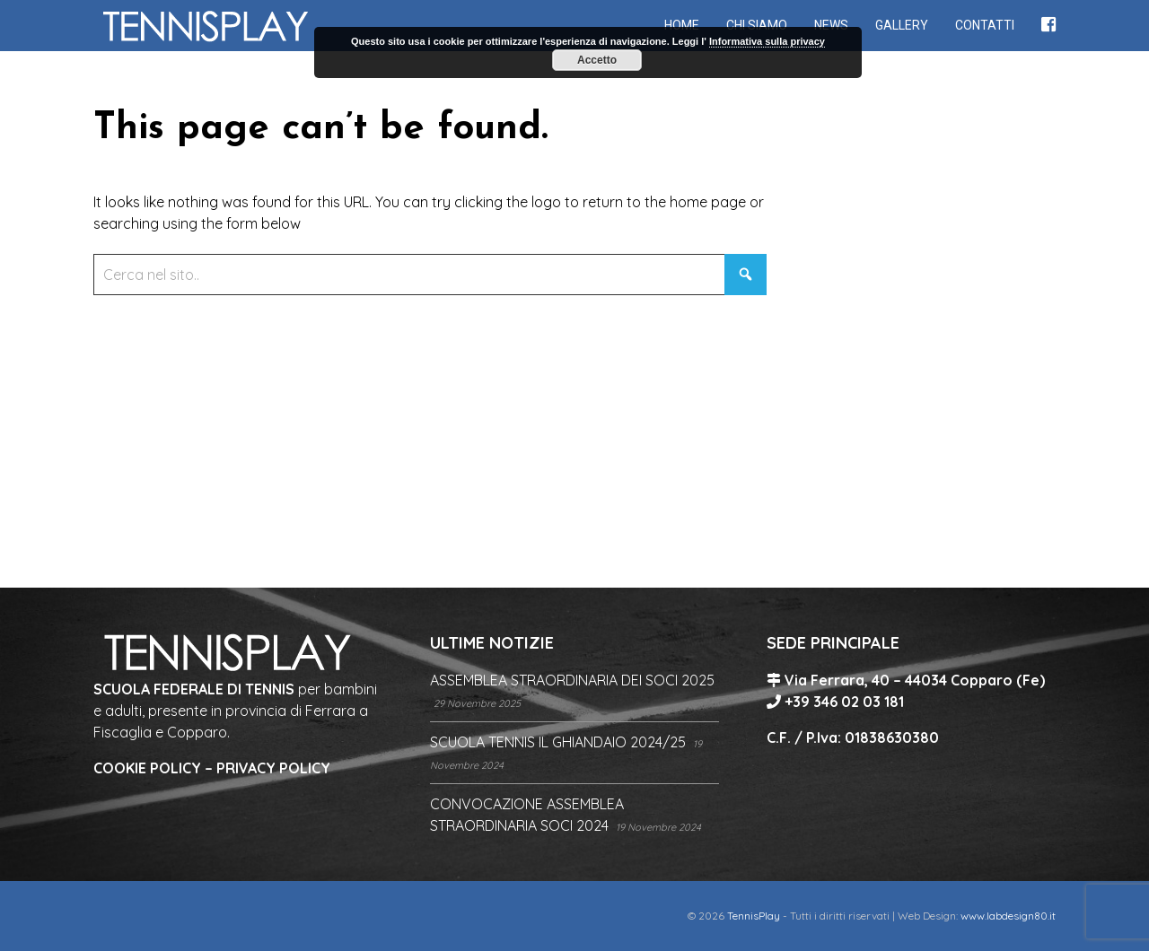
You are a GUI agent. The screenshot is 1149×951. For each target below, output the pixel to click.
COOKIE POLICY (147, 768)
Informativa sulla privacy (767, 41)
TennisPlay (753, 915)
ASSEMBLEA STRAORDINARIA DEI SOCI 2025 (572, 680)
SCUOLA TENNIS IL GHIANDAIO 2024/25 (558, 742)
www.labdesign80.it (1008, 915)
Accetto (597, 60)
